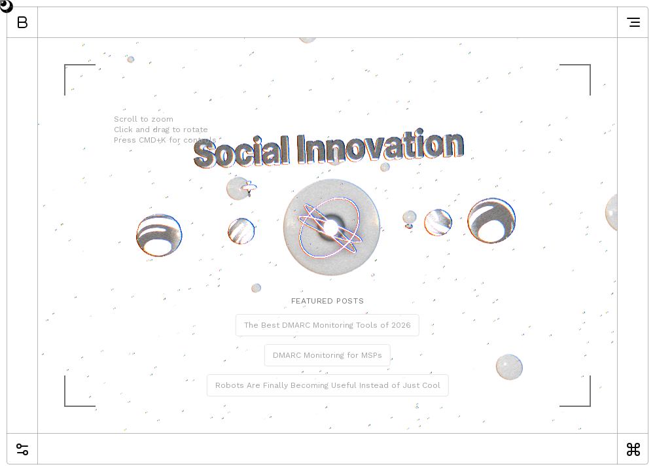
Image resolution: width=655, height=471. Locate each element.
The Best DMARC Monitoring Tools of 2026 (327, 325)
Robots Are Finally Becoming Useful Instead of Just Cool (327, 385)
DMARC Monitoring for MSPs (327, 355)
